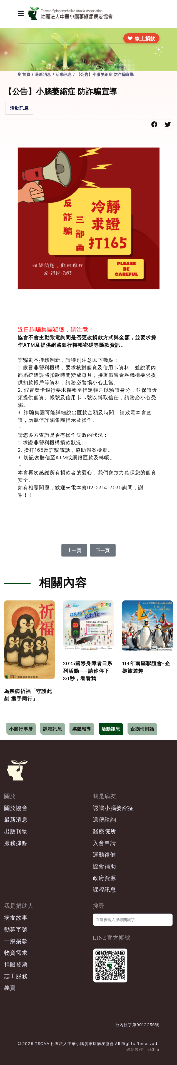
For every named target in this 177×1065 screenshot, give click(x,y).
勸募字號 (16, 929)
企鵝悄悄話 (142, 729)
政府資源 (104, 877)
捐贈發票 (16, 964)
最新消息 (16, 819)
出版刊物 (16, 831)
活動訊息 (19, 108)
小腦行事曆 (21, 729)
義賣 (10, 987)
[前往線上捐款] (141, 38)
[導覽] (21, 14)
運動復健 (104, 854)
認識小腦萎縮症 (113, 807)
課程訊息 (52, 729)
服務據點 (16, 842)
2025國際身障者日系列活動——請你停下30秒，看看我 (88, 671)
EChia (153, 1049)
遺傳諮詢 (104, 819)
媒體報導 (81, 729)
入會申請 (104, 842)
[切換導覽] (7, 718)
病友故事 (16, 917)
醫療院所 (104, 831)
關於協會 (16, 807)
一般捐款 (16, 940)
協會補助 (104, 866)
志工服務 (16, 975)
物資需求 (16, 952)
